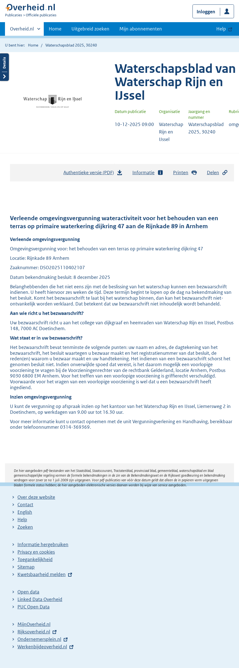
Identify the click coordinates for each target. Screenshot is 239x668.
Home (55, 29)
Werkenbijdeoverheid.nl (42, 647)
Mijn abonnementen (140, 29)
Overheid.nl (22, 30)
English (24, 512)
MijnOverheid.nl (33, 624)
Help (22, 520)
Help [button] (221, 29)
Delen (217, 172)
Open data (28, 592)
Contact (25, 505)
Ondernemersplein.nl (39, 639)
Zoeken (25, 527)
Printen (185, 172)
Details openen (4, 67)
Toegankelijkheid (35, 559)
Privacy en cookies (36, 552)
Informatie (147, 172)
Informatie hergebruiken (42, 544)
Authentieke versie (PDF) (93, 174)
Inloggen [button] (206, 12)
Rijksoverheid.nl (33, 632)
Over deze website (36, 497)
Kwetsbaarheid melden (41, 574)
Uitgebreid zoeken (90, 29)
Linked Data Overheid (39, 599)
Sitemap (26, 567)
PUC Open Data (33, 607)
